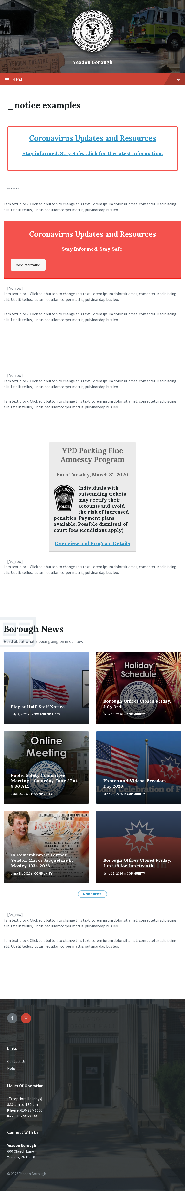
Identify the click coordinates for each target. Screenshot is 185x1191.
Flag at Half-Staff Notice (38, 706)
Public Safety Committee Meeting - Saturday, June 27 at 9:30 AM (44, 781)
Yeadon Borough (92, 62)
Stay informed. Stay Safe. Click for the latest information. (92, 153)
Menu (92, 79)
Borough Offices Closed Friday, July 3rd (137, 703)
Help (11, 1068)
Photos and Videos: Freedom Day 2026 (134, 783)
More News (92, 894)
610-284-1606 (31, 1110)
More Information (28, 265)
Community (136, 714)
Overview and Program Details (92, 543)
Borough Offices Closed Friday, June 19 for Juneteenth (137, 862)
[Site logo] (92, 54)
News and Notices (45, 714)
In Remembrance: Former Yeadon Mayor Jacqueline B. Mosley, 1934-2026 (42, 860)
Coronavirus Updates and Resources (92, 138)
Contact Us (16, 1061)
